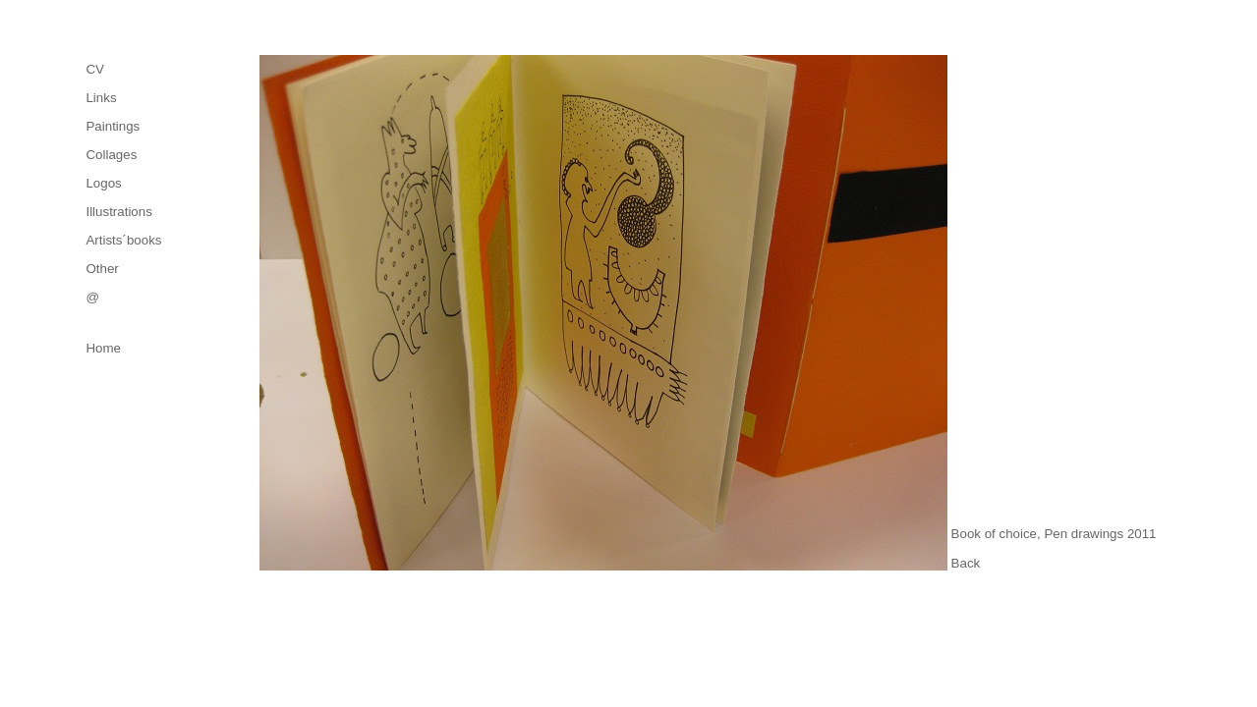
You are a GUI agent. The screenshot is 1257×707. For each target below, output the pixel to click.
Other (102, 268)
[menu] (123, 183)
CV (95, 69)
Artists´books (123, 240)
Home (103, 348)
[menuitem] (123, 69)
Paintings (113, 126)
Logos (103, 183)
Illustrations (118, 211)
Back (966, 563)
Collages (111, 154)
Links (101, 97)
